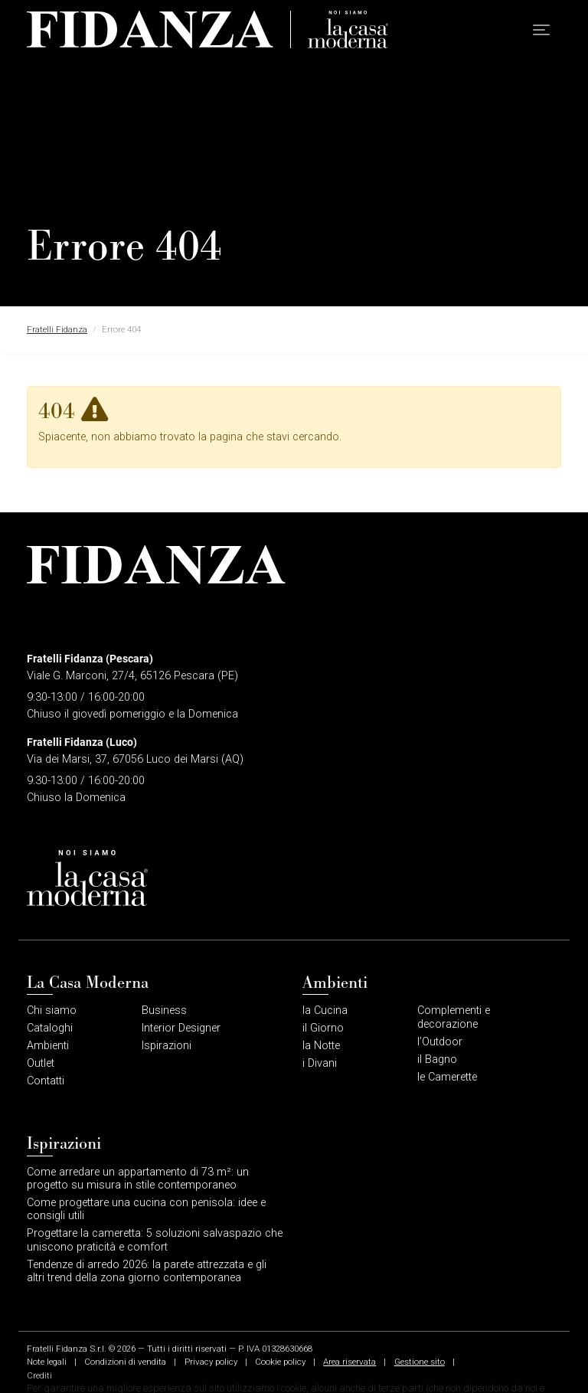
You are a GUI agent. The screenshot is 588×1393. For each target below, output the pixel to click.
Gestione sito (419, 1361)
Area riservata (349, 1361)
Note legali (47, 1361)
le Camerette (447, 1077)
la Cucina (325, 1010)
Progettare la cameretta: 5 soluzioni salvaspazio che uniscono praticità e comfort (155, 1240)
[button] (541, 30)
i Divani (319, 1063)
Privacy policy (211, 1361)
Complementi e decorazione (453, 1017)
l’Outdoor (439, 1041)
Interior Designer (181, 1028)
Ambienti (48, 1045)
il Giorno (323, 1028)
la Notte (321, 1045)
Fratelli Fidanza (57, 329)
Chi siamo (52, 1010)
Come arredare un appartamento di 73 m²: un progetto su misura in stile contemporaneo (138, 1179)
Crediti (39, 1375)
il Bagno (437, 1059)
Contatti (45, 1080)
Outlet (40, 1063)
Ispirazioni (166, 1045)
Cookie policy (280, 1361)
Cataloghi (50, 1028)
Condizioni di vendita (125, 1361)
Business (164, 1010)
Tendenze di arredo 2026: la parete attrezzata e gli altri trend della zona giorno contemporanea (146, 1271)
